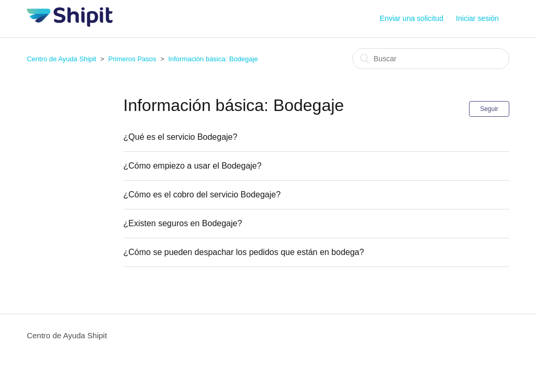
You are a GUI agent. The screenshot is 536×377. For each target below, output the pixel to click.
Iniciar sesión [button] (477, 18)
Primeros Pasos (132, 59)
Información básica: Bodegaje (213, 59)
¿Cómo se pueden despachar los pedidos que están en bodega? (244, 252)
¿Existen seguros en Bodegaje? (183, 223)
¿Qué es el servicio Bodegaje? (181, 136)
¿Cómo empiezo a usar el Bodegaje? (193, 165)
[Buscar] (430, 58)
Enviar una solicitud (411, 18)
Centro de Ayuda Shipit (61, 59)
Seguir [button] (489, 109)
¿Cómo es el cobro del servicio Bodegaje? (202, 194)
